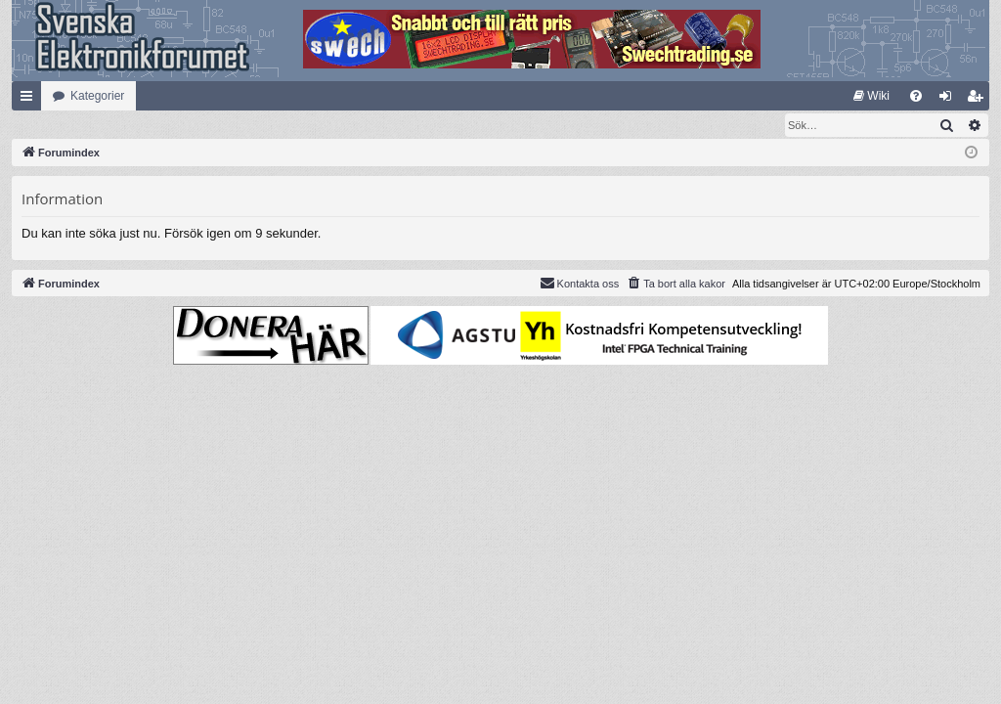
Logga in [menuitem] (949, 99)
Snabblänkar (30, 99)
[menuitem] (871, 95)
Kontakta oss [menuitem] (580, 283)
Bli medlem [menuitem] (979, 99)
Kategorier (97, 96)
